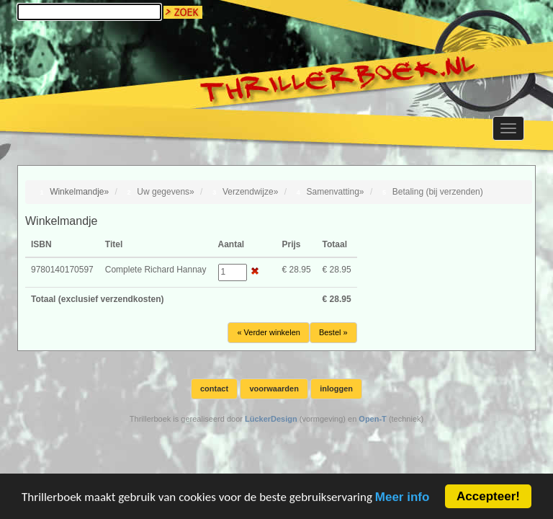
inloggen (336, 388)
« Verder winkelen (268, 332)
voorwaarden (273, 388)
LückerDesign (271, 418)
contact (214, 388)
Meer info (402, 498)
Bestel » (333, 332)
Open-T (373, 418)
